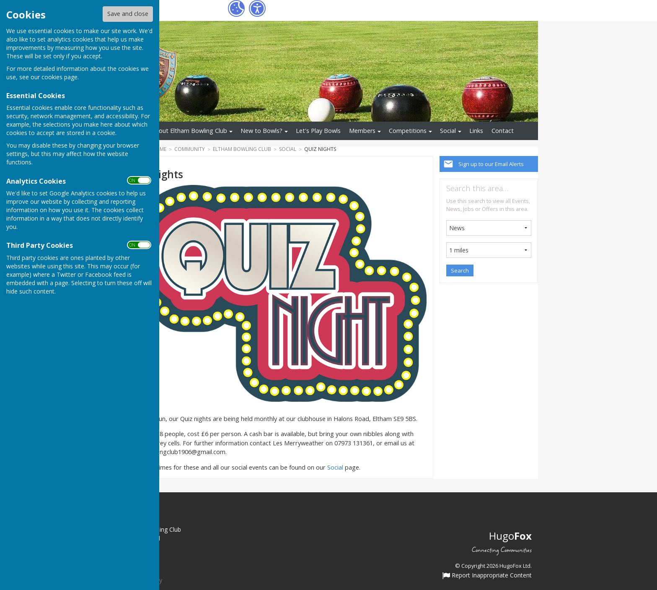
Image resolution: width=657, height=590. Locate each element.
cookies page (59, 77)
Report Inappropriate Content (487, 575)
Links (476, 131)
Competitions (408, 131)
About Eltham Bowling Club (189, 131)
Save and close (127, 14)
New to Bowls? (261, 131)
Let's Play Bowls (318, 131)
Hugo (510, 536)
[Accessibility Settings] (257, 8)
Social (448, 131)
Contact (502, 131)
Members (362, 131)
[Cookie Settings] (236, 8)
